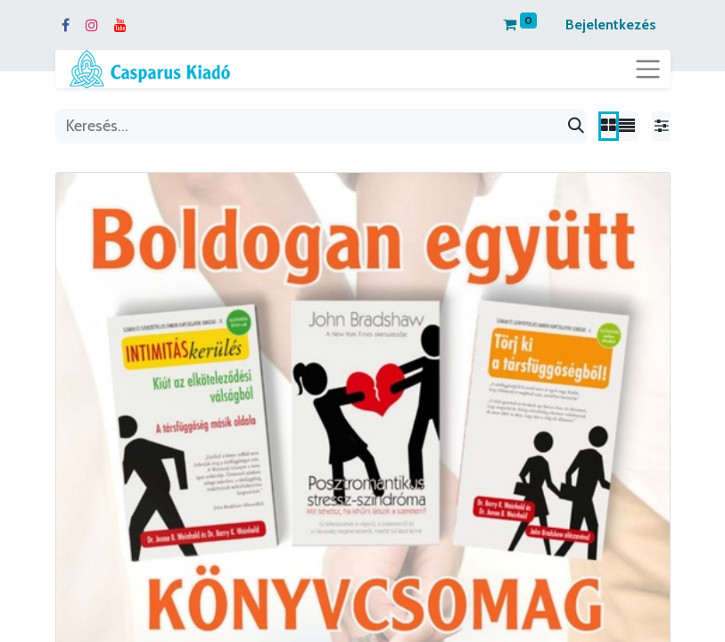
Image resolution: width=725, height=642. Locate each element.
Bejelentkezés (610, 24)
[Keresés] (576, 126)
